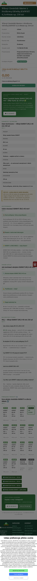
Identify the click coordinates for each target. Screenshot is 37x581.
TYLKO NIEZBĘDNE (18, 576)
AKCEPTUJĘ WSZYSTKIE (18, 572)
